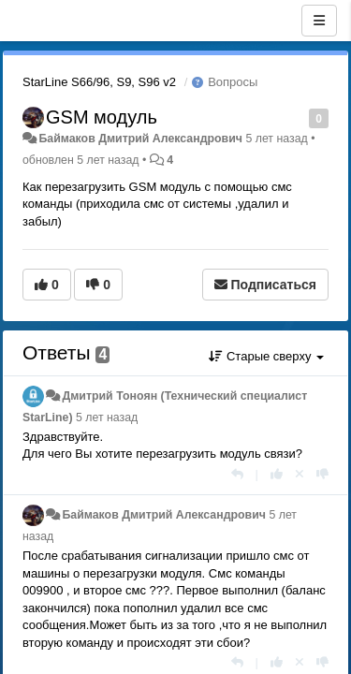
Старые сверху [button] (266, 356)
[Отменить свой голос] (299, 474)
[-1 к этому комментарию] (322, 474)
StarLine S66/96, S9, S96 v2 (99, 82)
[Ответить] (237, 474)
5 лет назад (107, 417)
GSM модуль (101, 117)
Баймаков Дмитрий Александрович (140, 138)
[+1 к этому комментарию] (277, 474)
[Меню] (319, 21)
